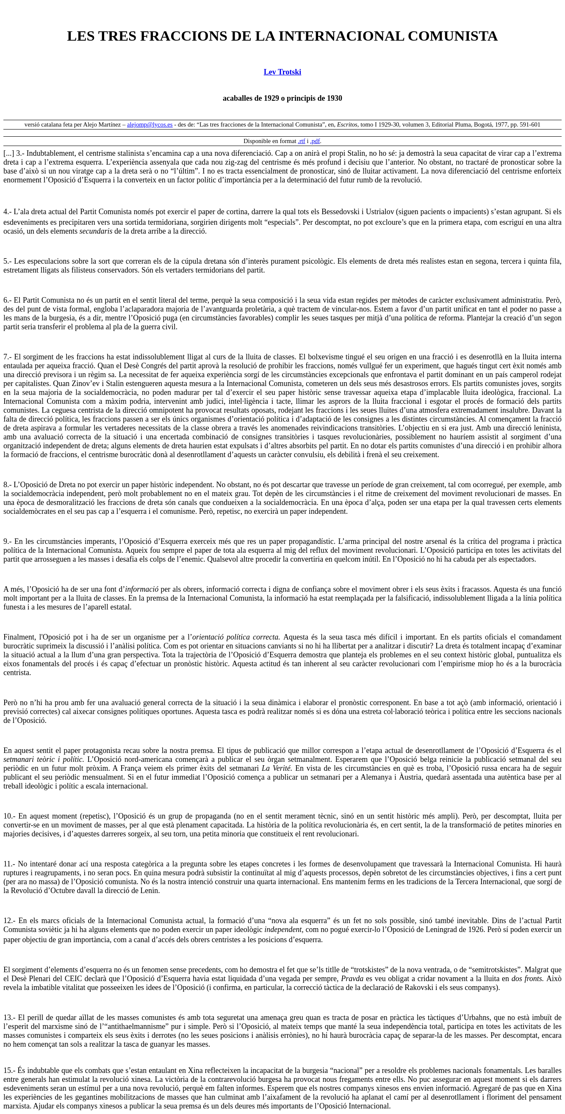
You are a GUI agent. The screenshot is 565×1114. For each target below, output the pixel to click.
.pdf (315, 141)
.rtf (301, 141)
